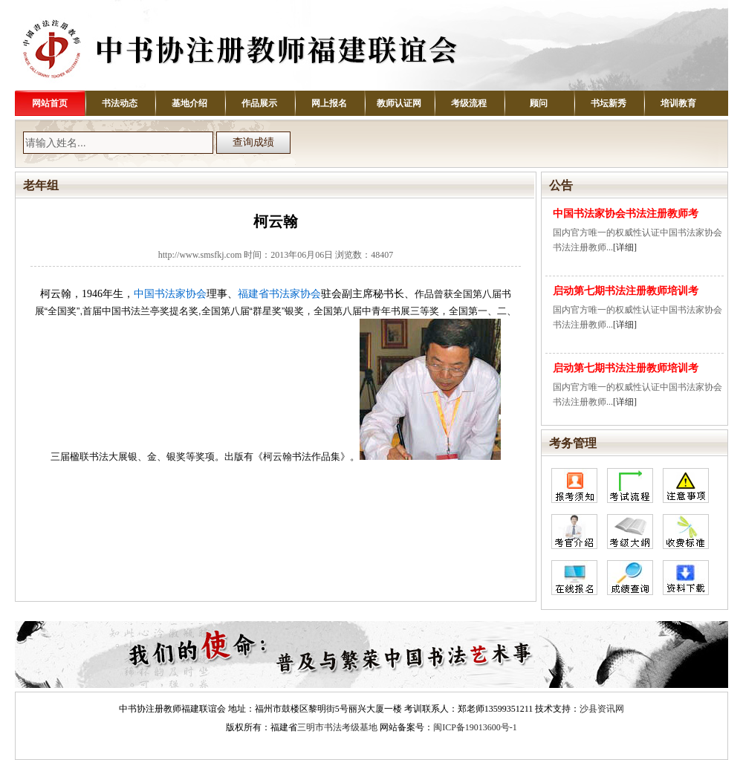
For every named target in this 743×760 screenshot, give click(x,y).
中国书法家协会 (170, 293)
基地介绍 (189, 103)
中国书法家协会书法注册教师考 (625, 213)
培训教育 (678, 103)
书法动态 (119, 103)
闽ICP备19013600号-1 (475, 727)
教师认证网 (399, 103)
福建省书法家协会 (279, 293)
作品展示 (259, 103)
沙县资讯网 (602, 709)
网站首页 (50, 103)
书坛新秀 (608, 103)
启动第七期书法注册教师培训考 (625, 290)
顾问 (539, 103)
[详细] (625, 247)
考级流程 (469, 103)
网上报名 (329, 103)
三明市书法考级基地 (337, 727)
